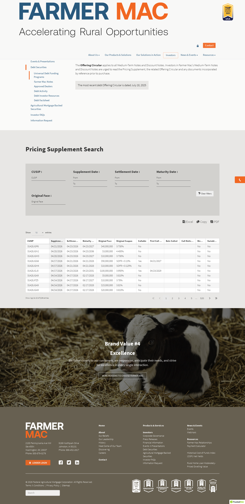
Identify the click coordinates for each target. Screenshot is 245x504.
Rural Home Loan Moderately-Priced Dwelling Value (201, 465)
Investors (170, 15)
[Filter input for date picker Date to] (90, 184)
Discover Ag (104, 449)
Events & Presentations (43, 61)
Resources (209, 15)
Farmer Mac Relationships (199, 442)
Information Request (41, 120)
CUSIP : (36, 172)
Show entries (38, 233)
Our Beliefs (104, 435)
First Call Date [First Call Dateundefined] (157, 241)
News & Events (189, 15)
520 (202, 298)
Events (190, 429)
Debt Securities (38, 67)
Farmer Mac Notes (43, 81)
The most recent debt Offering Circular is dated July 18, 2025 (112, 85)
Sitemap (66, 485)
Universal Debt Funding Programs (46, 75)
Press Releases (38, 50)
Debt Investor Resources (46, 95)
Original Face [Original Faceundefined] (105, 241)
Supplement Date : (86, 172)
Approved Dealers (43, 86)
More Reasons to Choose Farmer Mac (122, 375)
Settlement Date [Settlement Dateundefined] (74, 241)
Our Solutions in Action (148, 15)
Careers (102, 453)
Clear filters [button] (206, 193)
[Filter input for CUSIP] (48, 178)
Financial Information (42, 55)
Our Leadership (106, 439)
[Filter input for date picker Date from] (90, 178)
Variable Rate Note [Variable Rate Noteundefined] (213, 241)
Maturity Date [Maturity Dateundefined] (89, 241)
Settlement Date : (127, 172)
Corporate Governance (42, 44)
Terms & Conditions (35, 485)
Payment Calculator (196, 446)
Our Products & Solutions (118, 15)
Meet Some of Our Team (110, 446)
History (102, 442)
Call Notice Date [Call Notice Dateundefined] (188, 241)
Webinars (191, 432)
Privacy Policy (52, 485)
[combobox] (38, 233)
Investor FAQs (38, 115)
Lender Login (38, 462)
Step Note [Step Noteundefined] (201, 241)
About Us (94, 15)
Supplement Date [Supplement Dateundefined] (58, 241)
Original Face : (41, 195)
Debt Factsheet (42, 100)
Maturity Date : (167, 172)
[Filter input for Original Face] (48, 202)
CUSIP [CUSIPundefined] (30, 241)
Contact (209, 9)
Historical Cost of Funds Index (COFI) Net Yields (201, 454)
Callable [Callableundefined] (142, 241)
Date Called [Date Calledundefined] (171, 241)
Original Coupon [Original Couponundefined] (124, 241)
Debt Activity (40, 91)
